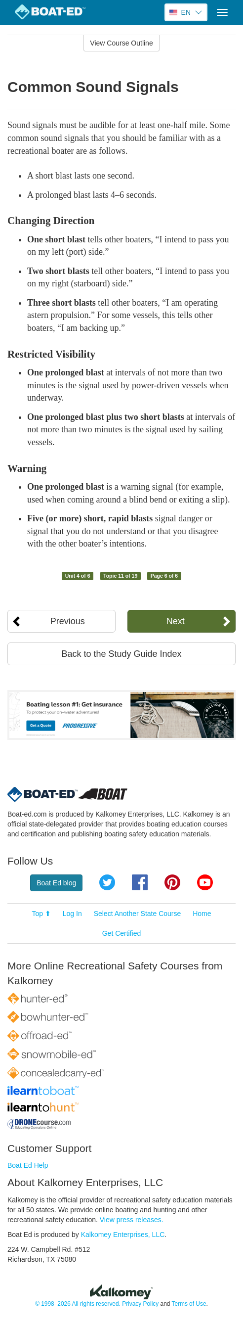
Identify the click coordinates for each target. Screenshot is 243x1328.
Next (175, 621)
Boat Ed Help (27, 1165)
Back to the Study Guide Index (121, 654)
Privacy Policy (140, 1303)
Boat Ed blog (56, 883)
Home (202, 913)
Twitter (107, 882)
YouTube (205, 882)
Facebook (140, 882)
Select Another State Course (137, 913)
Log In (72, 913)
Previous (67, 621)
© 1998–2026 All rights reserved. (78, 1303)
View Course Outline (121, 43)
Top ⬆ (41, 913)
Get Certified (121, 933)
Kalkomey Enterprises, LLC (123, 1234)
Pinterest (172, 882)
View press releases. (131, 1220)
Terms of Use (188, 1303)
